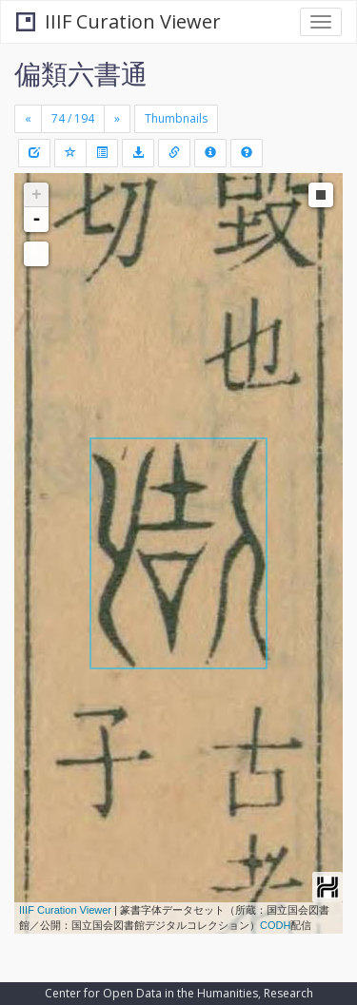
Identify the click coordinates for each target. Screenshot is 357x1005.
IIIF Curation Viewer (118, 21)
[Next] (117, 119)
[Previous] (28, 119)
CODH (275, 925)
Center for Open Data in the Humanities (151, 993)
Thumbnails (176, 118)
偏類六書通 (81, 73)
